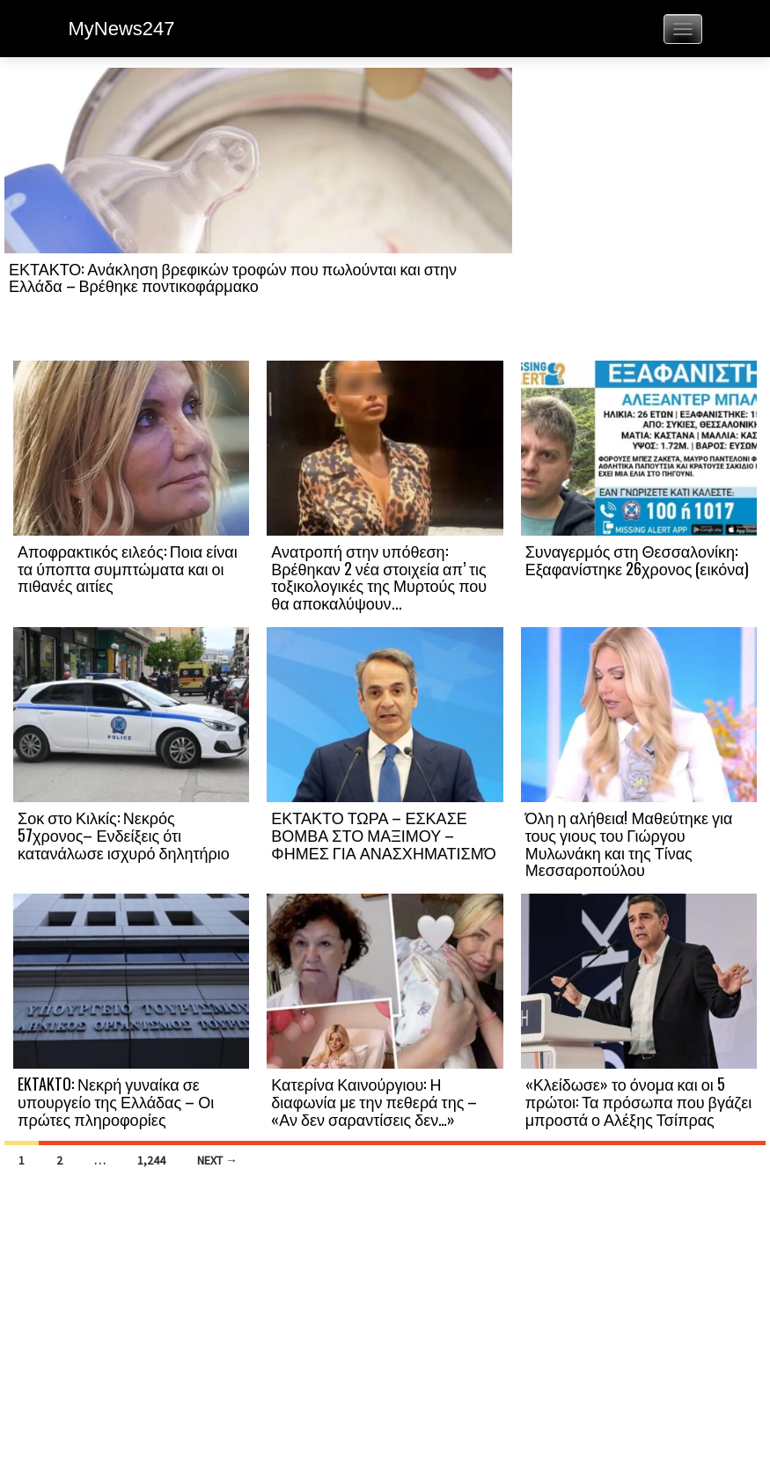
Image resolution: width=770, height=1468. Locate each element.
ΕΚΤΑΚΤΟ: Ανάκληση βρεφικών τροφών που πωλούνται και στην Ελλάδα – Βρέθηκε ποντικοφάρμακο (233, 277)
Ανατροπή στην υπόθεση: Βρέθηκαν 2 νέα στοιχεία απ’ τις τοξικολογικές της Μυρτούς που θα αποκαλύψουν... (379, 576)
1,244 (151, 1160)
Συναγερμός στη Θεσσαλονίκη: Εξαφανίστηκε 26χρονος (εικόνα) (637, 559)
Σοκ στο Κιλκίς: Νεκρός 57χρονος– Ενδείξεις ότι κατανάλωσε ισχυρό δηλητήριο (124, 835)
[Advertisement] (639, 213)
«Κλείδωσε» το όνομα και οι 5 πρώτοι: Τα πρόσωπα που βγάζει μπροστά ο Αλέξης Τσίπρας (638, 1101)
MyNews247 (122, 29)
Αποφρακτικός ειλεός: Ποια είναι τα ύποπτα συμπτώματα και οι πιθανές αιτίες (128, 568)
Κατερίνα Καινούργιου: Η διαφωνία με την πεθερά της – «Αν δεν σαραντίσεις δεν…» (374, 1101)
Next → (217, 1160)
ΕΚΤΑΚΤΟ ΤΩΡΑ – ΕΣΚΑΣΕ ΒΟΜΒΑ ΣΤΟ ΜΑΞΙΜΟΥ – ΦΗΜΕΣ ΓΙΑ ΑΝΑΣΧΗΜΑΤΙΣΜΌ (383, 835)
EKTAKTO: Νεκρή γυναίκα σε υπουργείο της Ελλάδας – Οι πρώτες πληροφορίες (116, 1101)
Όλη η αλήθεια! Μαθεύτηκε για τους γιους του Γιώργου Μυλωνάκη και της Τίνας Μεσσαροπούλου (629, 843)
